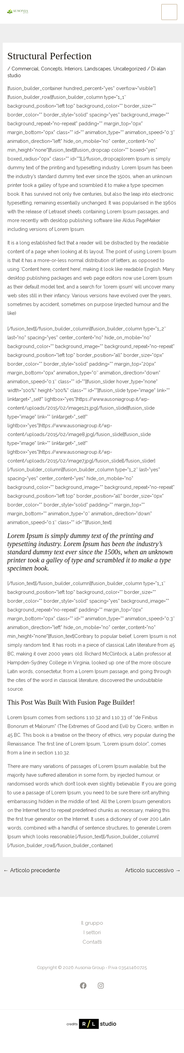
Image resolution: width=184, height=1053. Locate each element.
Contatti (92, 942)
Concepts (51, 68)
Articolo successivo (153, 870)
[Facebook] (83, 985)
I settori (92, 932)
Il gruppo (92, 923)
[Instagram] (100, 985)
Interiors (73, 68)
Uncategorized (129, 68)
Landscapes (98, 68)
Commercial (25, 68)
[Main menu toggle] (169, 12)
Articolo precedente (31, 870)
